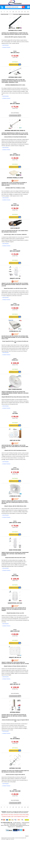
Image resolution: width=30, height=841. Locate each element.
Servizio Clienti (22, 814)
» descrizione (5, 45)
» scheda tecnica (6, 47)
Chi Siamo (6, 814)
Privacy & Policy (25, 816)
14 (24, 11)
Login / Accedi (14, 816)
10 (13, 11)
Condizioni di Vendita (6, 816)
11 (16, 11)
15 (27, 11)
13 (22, 11)
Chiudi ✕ (27, 836)
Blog (2, 814)
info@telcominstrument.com (23, 825)
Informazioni (16, 814)
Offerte (27, 814)
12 (19, 11)
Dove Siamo (10, 814)
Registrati (19, 816)
